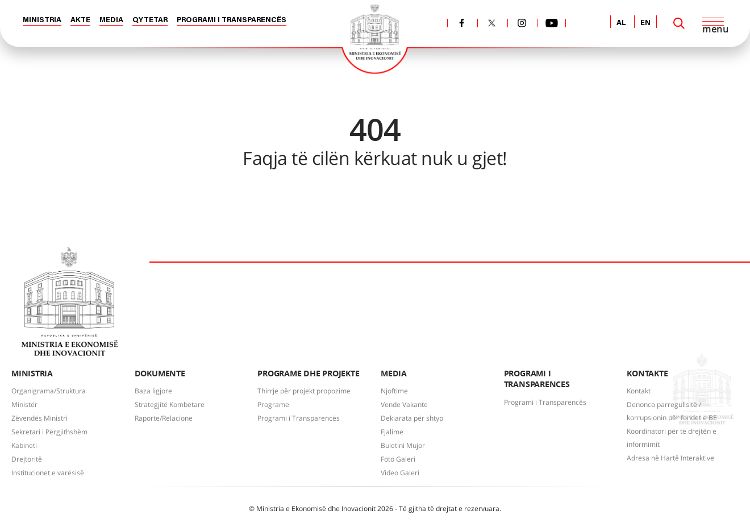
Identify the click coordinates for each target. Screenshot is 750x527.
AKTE (80, 20)
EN (645, 23)
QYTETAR (150, 20)
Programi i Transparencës (298, 418)
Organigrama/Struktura (48, 391)
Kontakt (639, 391)
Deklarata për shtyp (412, 418)
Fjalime (392, 432)
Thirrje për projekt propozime (304, 391)
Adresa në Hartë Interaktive (670, 458)
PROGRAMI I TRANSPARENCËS (231, 20)
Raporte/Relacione (164, 418)
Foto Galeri (398, 459)
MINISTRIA (42, 20)
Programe (273, 404)
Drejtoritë (26, 459)
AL (621, 23)
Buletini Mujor (403, 445)
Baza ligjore (153, 391)
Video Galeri (400, 473)
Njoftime (394, 391)
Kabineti (24, 445)
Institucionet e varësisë (47, 473)
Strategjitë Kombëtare (170, 404)
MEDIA (111, 20)
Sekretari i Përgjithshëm (49, 432)
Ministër (24, 404)
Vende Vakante (404, 404)
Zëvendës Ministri (39, 418)
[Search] (679, 23)
